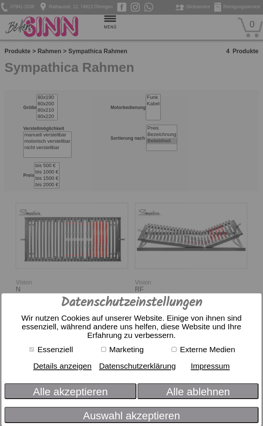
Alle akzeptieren (70, 392)
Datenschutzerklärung (137, 366)
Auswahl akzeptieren (131, 416)
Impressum (210, 366)
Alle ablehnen (198, 392)
